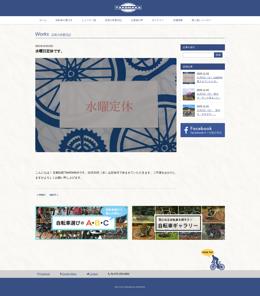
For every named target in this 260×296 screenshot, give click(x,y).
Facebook (43, 274)
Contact (92, 274)
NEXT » (54, 195)
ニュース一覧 (88, 20)
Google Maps (68, 274)
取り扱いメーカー (201, 20)
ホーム (43, 20)
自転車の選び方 (63, 20)
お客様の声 (137, 20)
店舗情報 (178, 20)
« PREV (41, 195)
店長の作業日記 (113, 20)
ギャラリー (158, 20)
